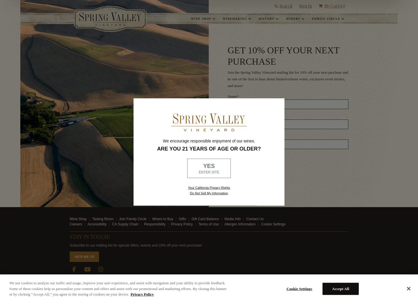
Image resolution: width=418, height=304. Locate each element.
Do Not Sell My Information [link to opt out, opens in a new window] (209, 193)
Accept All (340, 289)
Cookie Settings (299, 289)
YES (209, 169)
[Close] (408, 288)
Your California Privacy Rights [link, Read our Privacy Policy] (209, 187)
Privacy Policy (142, 294)
